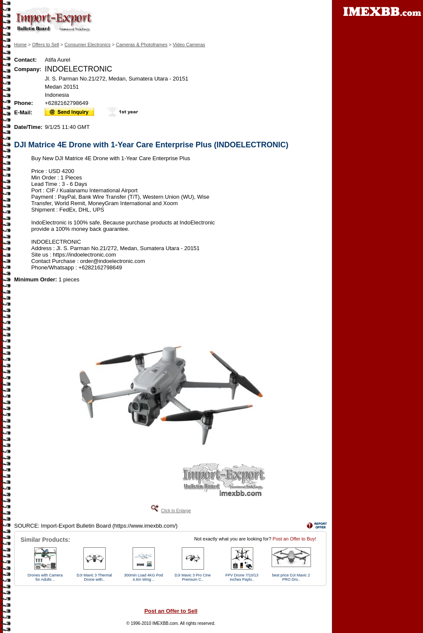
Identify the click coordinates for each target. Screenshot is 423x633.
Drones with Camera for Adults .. (44, 577)
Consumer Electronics (88, 44)
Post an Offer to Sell (170, 611)
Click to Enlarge (176, 510)
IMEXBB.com (164, 623)
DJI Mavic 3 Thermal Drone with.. (94, 577)
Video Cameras (189, 44)
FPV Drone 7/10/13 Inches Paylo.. (241, 577)
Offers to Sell (45, 44)
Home (20, 44)
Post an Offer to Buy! (294, 538)
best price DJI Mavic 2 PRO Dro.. (291, 577)
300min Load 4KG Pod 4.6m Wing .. (143, 577)
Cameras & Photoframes (141, 44)
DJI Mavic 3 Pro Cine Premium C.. (193, 577)
